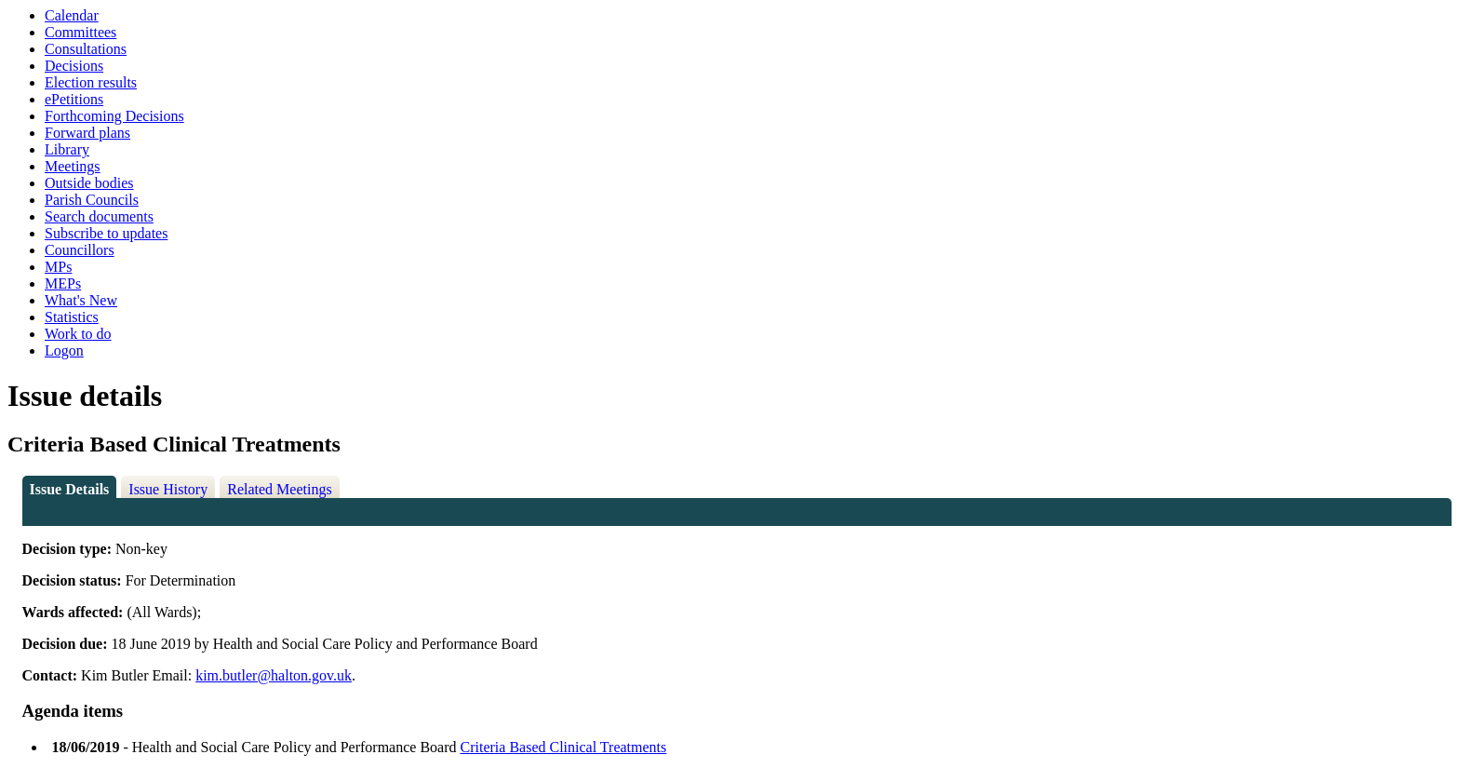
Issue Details (70, 489)
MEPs (63, 283)
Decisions (74, 66)
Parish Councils (92, 200)
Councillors (79, 250)
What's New (81, 300)
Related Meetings (279, 489)
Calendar (72, 15)
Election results (91, 82)
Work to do (78, 334)
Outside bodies (89, 183)
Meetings (72, 166)
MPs (58, 267)
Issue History (167, 489)
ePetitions (74, 99)
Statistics (72, 317)
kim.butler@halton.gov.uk (273, 675)
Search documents (99, 216)
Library (67, 149)
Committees (80, 32)
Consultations (86, 49)
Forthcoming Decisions (114, 116)
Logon (64, 350)
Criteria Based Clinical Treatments (564, 747)
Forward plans (87, 133)
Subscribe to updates (106, 233)
